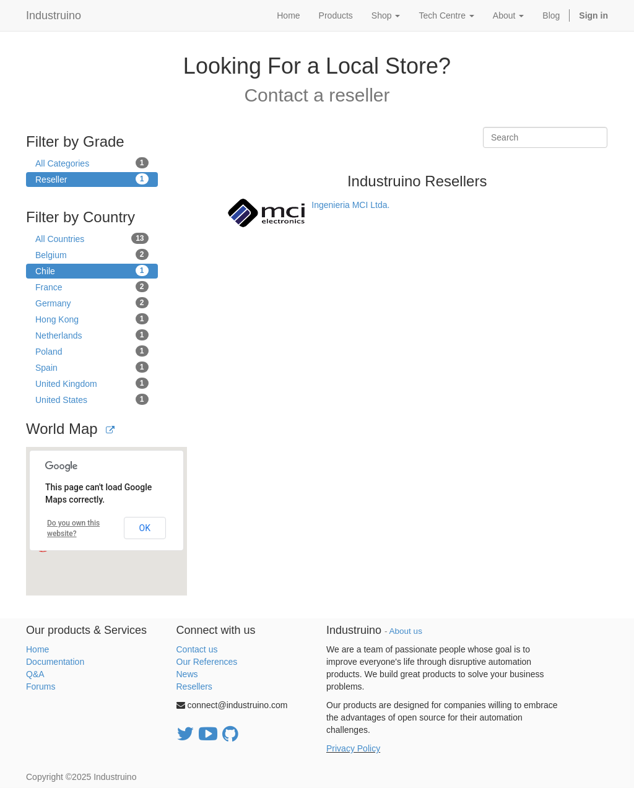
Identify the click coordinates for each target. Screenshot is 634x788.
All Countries (92, 238)
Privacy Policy (353, 748)
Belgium (92, 254)
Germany (92, 302)
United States (92, 399)
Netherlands (92, 334)
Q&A (35, 674)
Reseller (92, 178)
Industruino (53, 15)
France (92, 286)
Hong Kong (92, 318)
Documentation (55, 662)
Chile (92, 270)
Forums (40, 686)
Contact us (197, 649)
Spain (92, 367)
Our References (207, 662)
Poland (92, 351)
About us (405, 631)
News (187, 674)
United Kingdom (92, 383)
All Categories (92, 162)
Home (37, 649)
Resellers (194, 686)
